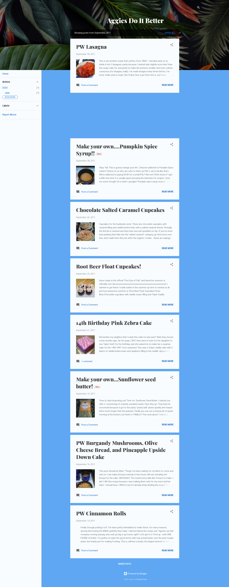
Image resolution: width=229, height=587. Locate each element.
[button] (171, 45)
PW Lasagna (91, 46)
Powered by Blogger (135, 573)
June (7, 92)
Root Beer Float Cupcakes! (108, 266)
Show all (170, 33)
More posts (124, 564)
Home (5, 73)
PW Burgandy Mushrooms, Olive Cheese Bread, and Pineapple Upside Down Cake (121, 449)
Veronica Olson (141, 579)
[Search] (198, 8)
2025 (5, 87)
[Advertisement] (191, 73)
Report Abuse (9, 114)
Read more (167, 85)
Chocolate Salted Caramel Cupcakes (120, 209)
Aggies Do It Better (135, 20)
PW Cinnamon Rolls (101, 513)
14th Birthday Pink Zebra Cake (114, 322)
